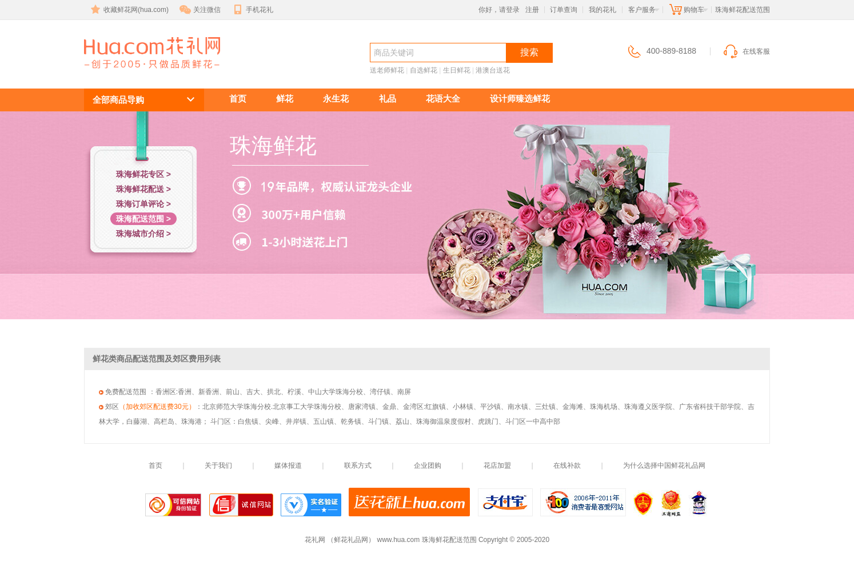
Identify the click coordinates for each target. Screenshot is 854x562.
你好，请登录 (499, 10)
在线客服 (746, 51)
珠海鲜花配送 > (143, 189)
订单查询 (563, 10)
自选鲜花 (423, 70)
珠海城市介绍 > (143, 233)
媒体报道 (288, 465)
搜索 (529, 52)
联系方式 (358, 465)
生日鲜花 (456, 70)
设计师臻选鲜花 (520, 98)
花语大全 (443, 98)
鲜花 (284, 98)
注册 (532, 10)
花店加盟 (497, 465)
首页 (237, 98)
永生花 (336, 98)
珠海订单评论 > (143, 203)
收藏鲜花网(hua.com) (129, 10)
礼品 (387, 98)
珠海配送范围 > (143, 218)
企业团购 (427, 465)
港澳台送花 (493, 70)
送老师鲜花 (387, 70)
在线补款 (567, 465)
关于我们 (218, 465)
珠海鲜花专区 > (143, 174)
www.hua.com (398, 540)
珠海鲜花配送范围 (145, 72)
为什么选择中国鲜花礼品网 (664, 465)
